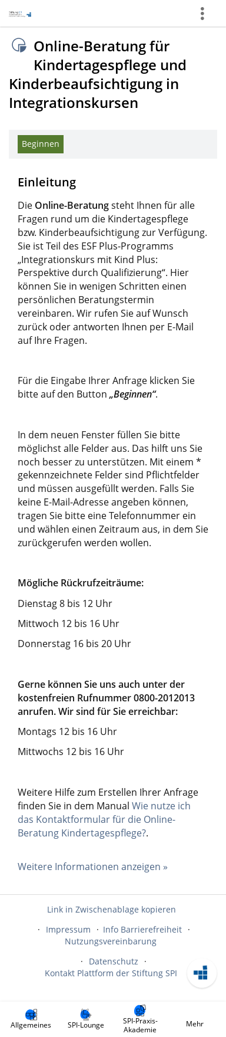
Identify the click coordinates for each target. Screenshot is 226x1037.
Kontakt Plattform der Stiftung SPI (111, 973)
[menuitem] (31, 1019)
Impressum (68, 929)
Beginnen (40, 143)
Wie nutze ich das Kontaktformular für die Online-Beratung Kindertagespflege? (104, 819)
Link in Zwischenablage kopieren (111, 909)
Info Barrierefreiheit (142, 929)
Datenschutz (113, 961)
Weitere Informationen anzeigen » (93, 866)
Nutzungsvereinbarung (111, 941)
